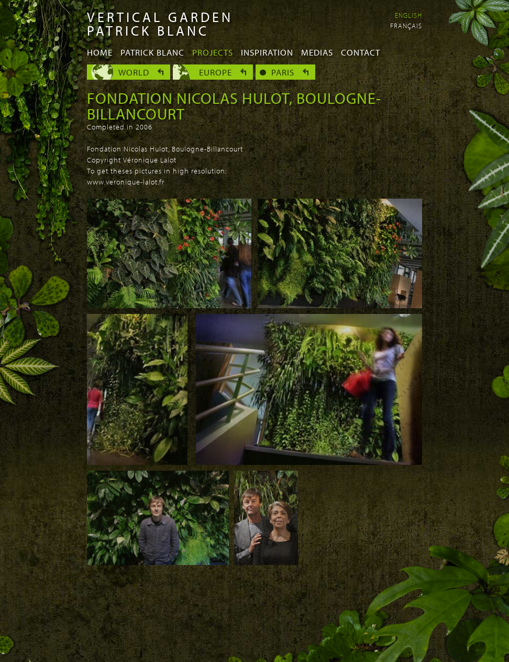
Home (100, 52)
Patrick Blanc (152, 52)
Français (406, 25)
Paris (282, 72)
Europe (215, 72)
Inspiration (267, 52)
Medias (317, 52)
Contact (360, 52)
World (133, 72)
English (408, 15)
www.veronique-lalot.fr (125, 182)
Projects (212, 52)
